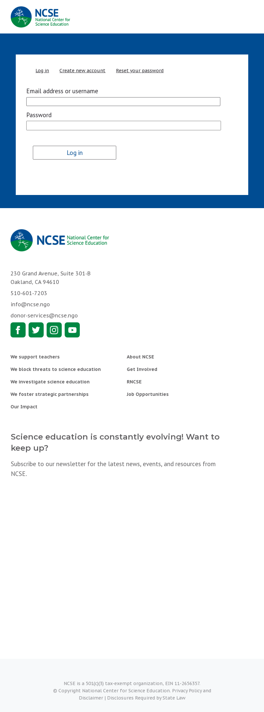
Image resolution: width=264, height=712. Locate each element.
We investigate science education (50, 382)
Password (39, 115)
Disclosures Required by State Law (146, 698)
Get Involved (142, 369)
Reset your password (140, 71)
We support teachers (35, 357)
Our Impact (24, 407)
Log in (42, 71)
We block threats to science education (56, 369)
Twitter (36, 329)
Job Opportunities (148, 394)
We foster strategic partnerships (50, 394)
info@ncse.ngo (30, 304)
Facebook (18, 329)
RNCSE (134, 382)
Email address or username (62, 91)
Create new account (82, 71)
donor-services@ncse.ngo (44, 315)
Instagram (54, 329)
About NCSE (140, 357)
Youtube (72, 329)
